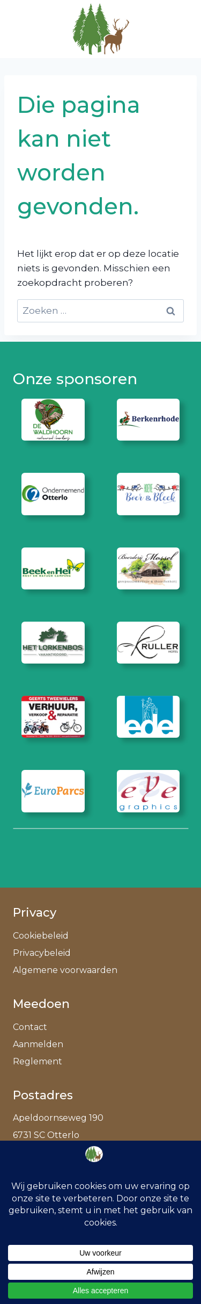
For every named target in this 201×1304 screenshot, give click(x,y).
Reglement (37, 1061)
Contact (30, 1027)
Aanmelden (38, 1044)
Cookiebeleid (41, 936)
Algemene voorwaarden (65, 970)
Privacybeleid (42, 953)
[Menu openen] (175, 28)
